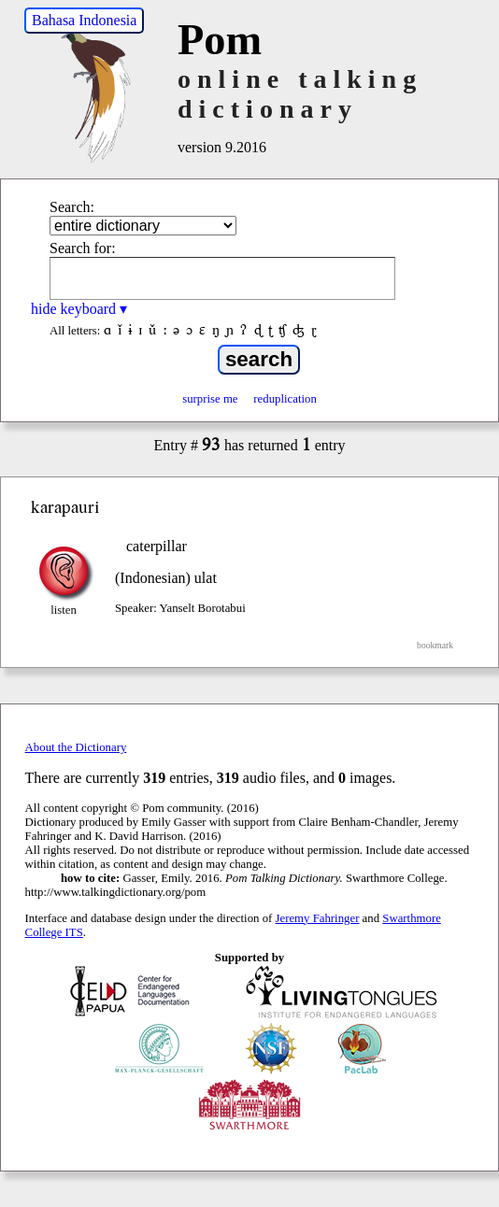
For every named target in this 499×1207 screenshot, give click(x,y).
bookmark (435, 645)
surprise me (209, 398)
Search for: (83, 248)
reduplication (285, 398)
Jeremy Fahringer (318, 918)
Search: (72, 207)
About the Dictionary (76, 747)
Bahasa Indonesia (84, 20)
